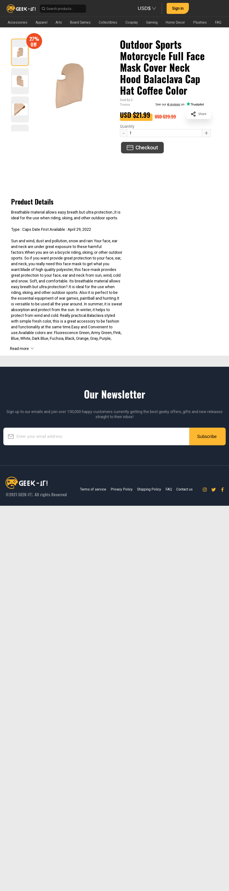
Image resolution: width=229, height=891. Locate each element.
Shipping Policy (149, 874)
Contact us (184, 874)
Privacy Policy (122, 874)
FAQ (169, 874)
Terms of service (93, 874)
